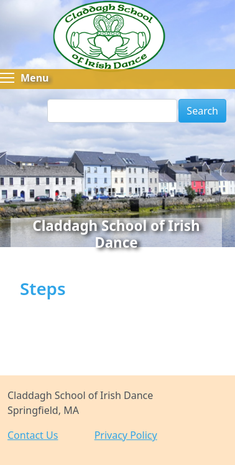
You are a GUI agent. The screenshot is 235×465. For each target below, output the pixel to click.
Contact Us (32, 435)
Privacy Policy (125, 435)
